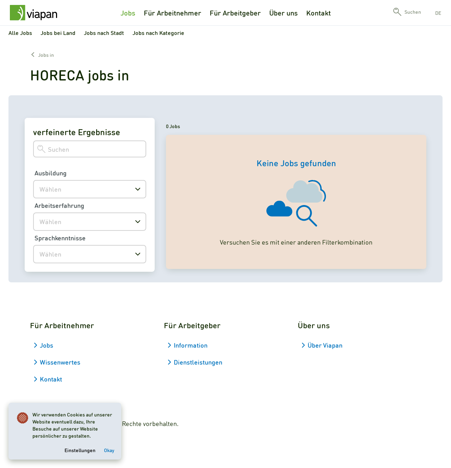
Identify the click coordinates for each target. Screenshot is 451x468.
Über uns (283, 12)
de (438, 13)
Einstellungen (79, 450)
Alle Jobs (20, 32)
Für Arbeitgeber (235, 12)
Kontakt (318, 12)
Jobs (128, 12)
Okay (109, 450)
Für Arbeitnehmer (172, 12)
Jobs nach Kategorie (158, 32)
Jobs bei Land (58, 32)
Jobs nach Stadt (104, 32)
